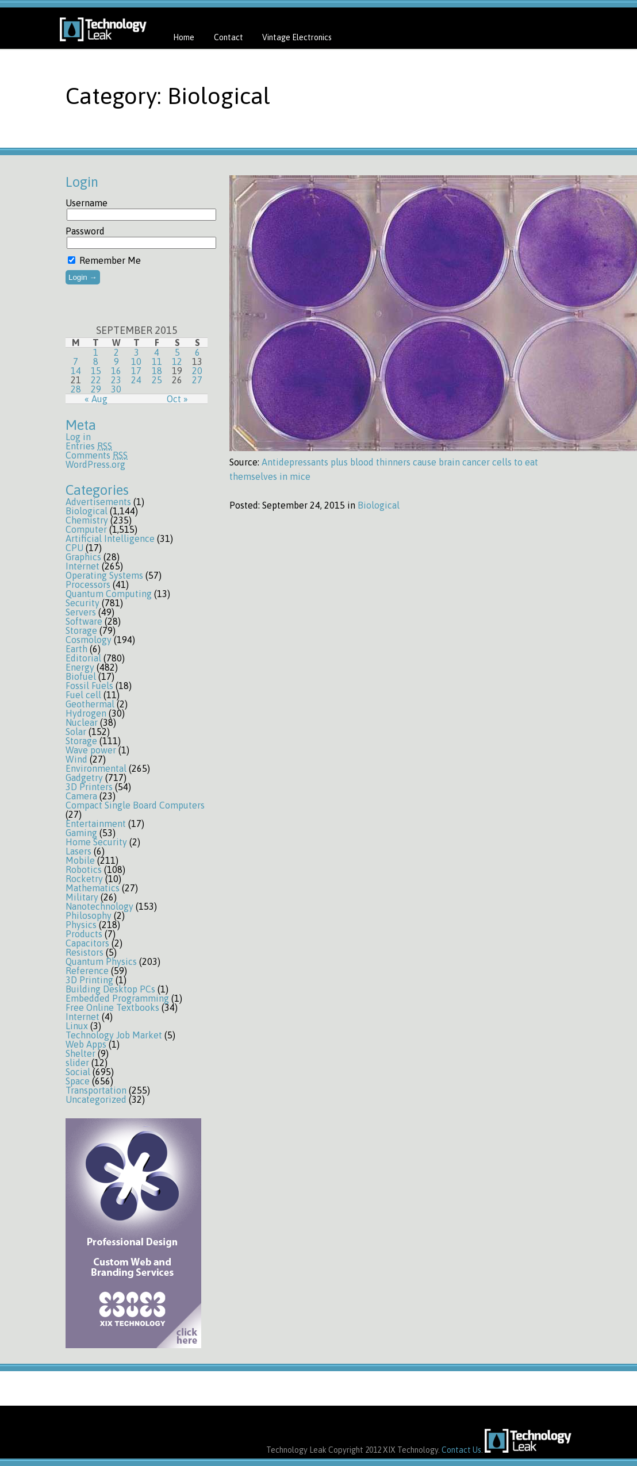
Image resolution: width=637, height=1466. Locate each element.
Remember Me (104, 260)
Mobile (80, 860)
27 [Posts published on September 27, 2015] (197, 380)
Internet (82, 566)
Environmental (96, 768)
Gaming (81, 833)
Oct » (177, 399)
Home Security (96, 842)
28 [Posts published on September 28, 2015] (76, 389)
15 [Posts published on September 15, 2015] (96, 370)
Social (78, 1072)
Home (183, 37)
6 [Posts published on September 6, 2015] (197, 352)
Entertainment (96, 823)
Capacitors (87, 943)
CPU (74, 547)
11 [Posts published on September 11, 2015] (157, 361)
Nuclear (82, 722)
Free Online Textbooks (112, 1007)
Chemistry (87, 520)
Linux (77, 1026)
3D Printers (89, 787)
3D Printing (89, 980)
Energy (80, 667)
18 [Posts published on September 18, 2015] (157, 370)
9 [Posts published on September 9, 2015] (116, 361)
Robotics (84, 869)
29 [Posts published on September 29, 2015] (96, 389)
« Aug (96, 399)
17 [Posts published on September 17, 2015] (136, 370)
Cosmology (89, 639)
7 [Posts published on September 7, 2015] (75, 361)
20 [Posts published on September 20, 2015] (197, 370)
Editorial (83, 658)
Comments (97, 455)
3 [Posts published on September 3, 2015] (136, 352)
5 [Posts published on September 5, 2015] (177, 352)
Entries (89, 446)
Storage (81, 630)
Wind (76, 759)
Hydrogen (86, 713)
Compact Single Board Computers (135, 805)
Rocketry (84, 879)
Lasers (78, 851)
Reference (87, 970)
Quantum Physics (101, 961)
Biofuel (81, 676)
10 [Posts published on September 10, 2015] (136, 361)
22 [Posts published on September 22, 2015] (96, 380)
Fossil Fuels (89, 685)
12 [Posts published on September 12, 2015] (177, 361)
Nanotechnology (99, 906)
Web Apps (86, 1044)
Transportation (96, 1090)
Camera (81, 796)
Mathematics (93, 888)
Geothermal (90, 704)
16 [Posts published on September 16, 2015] (116, 370)
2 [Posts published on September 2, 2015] (116, 352)
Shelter (80, 1053)
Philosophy (89, 915)
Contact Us (461, 1450)
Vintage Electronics (297, 37)
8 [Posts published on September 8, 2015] (95, 361)
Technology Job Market (114, 1035)
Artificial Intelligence (110, 538)
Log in (78, 437)
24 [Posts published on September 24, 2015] (136, 380)
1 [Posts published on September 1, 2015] (95, 352)
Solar (76, 731)
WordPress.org (95, 464)
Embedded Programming (117, 998)
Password (85, 231)
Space (78, 1081)
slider (77, 1062)
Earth (76, 649)
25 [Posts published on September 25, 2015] (157, 380)
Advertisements (98, 502)
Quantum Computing (109, 593)
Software (84, 621)
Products (84, 934)
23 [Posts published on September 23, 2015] (116, 380)
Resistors (84, 952)
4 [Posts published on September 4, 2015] (156, 352)
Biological (87, 511)
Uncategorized (96, 1099)
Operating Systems (104, 575)
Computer (86, 529)
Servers (81, 612)
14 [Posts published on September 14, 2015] (76, 370)
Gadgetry (84, 777)
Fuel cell (83, 695)
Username (87, 203)
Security (82, 603)
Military (82, 897)
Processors (88, 584)
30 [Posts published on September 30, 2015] (116, 389)
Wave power (91, 750)
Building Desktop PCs (110, 989)
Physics (81, 924)
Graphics (83, 557)
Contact (228, 37)
